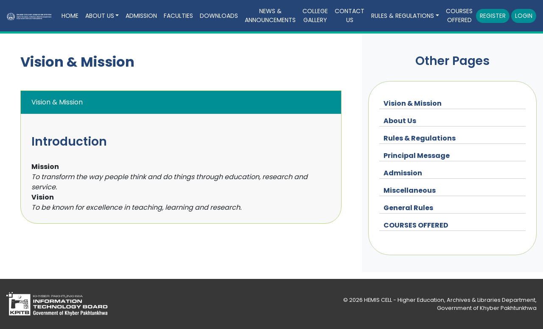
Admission (141, 15)
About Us (399, 121)
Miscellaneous (409, 190)
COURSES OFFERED (459, 15)
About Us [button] (99, 15)
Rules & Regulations (419, 138)
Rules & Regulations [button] (402, 15)
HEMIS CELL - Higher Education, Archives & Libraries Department (449, 300)
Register (493, 15)
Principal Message (416, 155)
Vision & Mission (412, 103)
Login (523, 15)
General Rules (408, 208)
